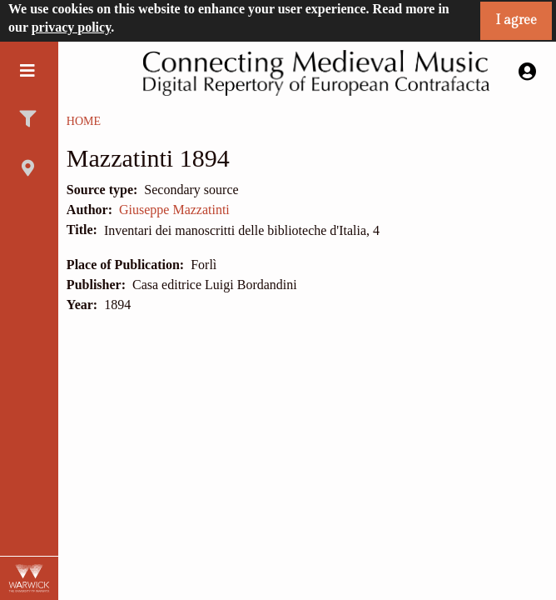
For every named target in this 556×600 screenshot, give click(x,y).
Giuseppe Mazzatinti (174, 209)
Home (84, 121)
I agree (516, 20)
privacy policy (72, 27)
